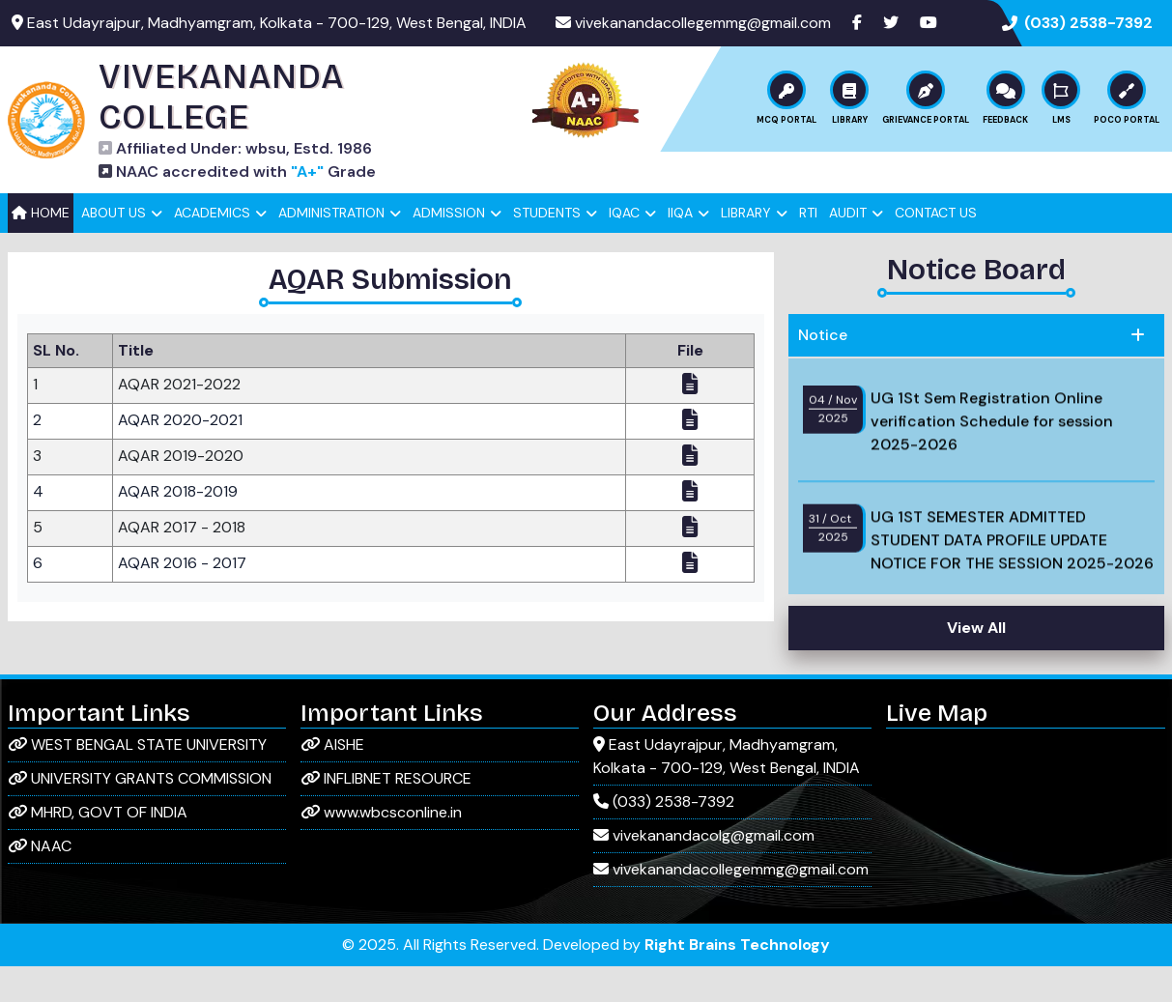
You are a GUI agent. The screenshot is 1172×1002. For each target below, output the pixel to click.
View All (976, 663)
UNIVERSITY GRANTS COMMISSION (140, 814)
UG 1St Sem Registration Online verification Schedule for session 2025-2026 (992, 471)
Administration (331, 248)
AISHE (332, 780)
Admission (449, 248)
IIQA (680, 248)
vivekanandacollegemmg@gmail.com (703, 23)
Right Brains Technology (737, 980)
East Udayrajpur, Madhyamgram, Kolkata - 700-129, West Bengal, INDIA (726, 792)
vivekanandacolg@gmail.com (704, 871)
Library (746, 248)
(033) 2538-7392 (1088, 23)
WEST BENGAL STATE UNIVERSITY (137, 780)
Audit (848, 248)
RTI (808, 248)
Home (41, 248)
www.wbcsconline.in (381, 848)
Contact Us (936, 248)
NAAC (39, 882)
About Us (113, 248)
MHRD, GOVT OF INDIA (97, 848)
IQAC (624, 248)
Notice (822, 370)
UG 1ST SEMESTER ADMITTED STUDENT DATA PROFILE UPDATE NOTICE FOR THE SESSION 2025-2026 (1012, 590)
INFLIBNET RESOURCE (386, 814)
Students (547, 248)
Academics (212, 248)
